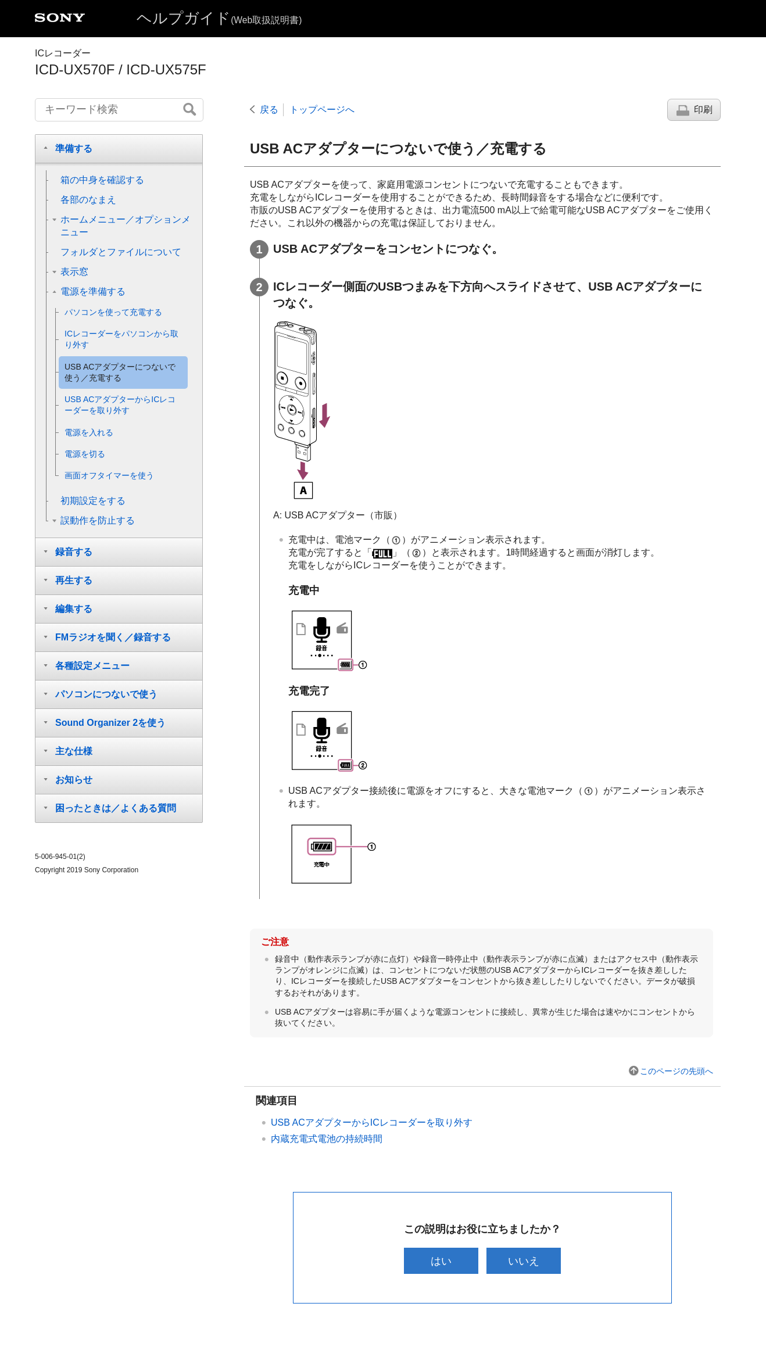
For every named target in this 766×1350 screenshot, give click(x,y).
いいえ (524, 1261)
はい (440, 1261)
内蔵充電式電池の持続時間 (326, 1139)
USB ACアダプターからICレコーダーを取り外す (372, 1122)
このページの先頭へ (676, 1071)
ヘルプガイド (219, 18)
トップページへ (322, 109)
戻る (269, 109)
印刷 (703, 109)
